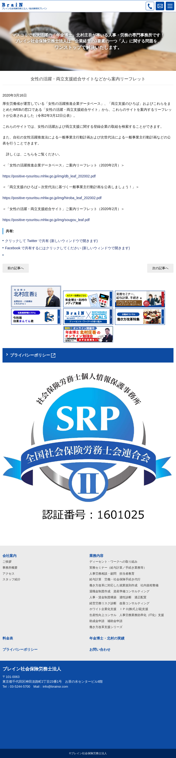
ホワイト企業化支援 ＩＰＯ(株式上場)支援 (118, 609)
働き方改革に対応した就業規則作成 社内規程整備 (123, 585)
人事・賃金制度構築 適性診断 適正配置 (117, 597)
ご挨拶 (7, 561)
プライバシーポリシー (20, 649)
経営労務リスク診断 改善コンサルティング (119, 603)
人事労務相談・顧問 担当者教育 (111, 573)
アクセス (9, 573)
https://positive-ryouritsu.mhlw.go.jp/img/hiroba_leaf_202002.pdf (52, 198)
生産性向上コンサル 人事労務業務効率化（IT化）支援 (126, 615)
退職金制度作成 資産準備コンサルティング (119, 591)
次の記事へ (160, 268)
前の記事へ (16, 268)
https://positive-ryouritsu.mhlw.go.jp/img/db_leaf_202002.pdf (49, 176)
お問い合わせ (99, 649)
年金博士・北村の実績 (106, 638)
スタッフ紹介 (12, 579)
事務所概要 (10, 567)
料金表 (8, 638)
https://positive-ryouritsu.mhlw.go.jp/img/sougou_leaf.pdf (46, 220)
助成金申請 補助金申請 (105, 621)
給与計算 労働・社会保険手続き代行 (114, 579)
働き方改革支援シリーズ (105, 627)
